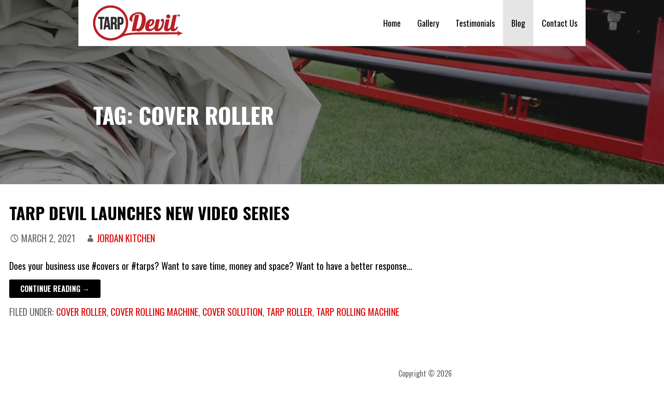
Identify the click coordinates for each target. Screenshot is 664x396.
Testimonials (475, 23)
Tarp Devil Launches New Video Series (149, 212)
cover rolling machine (154, 312)
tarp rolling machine (357, 312)
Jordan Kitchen (126, 238)
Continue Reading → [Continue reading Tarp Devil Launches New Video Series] (54, 288)
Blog (518, 23)
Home (392, 23)
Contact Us (559, 23)
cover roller (81, 312)
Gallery (428, 23)
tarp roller (289, 312)
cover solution (232, 312)
